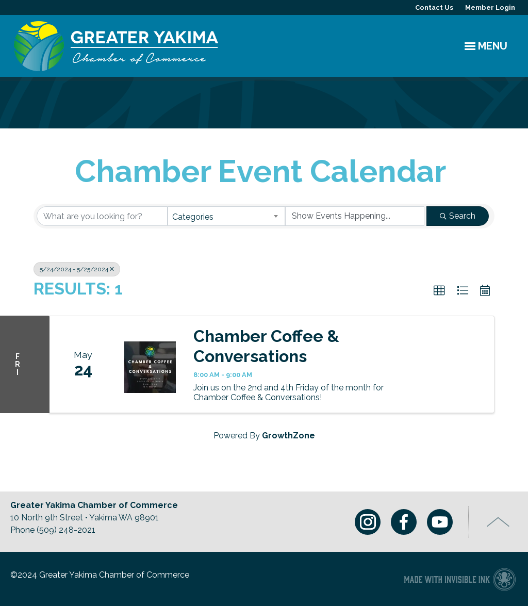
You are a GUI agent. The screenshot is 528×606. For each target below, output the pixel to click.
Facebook (404, 522)
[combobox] (226, 216)
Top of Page (498, 522)
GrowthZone (288, 435)
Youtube (440, 522)
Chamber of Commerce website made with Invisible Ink (460, 579)
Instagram (368, 522)
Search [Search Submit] (457, 216)
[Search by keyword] (102, 216)
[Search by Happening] (354, 216)
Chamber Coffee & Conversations (266, 345)
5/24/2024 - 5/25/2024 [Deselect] (77, 269)
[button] (439, 291)
